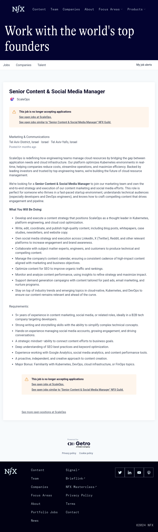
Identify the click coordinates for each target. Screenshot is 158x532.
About (89, 9)
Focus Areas (111, 9)
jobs (6, 65)
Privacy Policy (79, 495)
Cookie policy (86, 453)
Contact (72, 512)
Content (39, 9)
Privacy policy (69, 453)
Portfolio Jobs (44, 512)
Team (54, 9)
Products (136, 9)
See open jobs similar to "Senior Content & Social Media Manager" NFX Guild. (65, 122)
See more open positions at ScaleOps (44, 412)
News (35, 520)
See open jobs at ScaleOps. (35, 117)
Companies (71, 9)
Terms (70, 504)
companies (23, 65)
